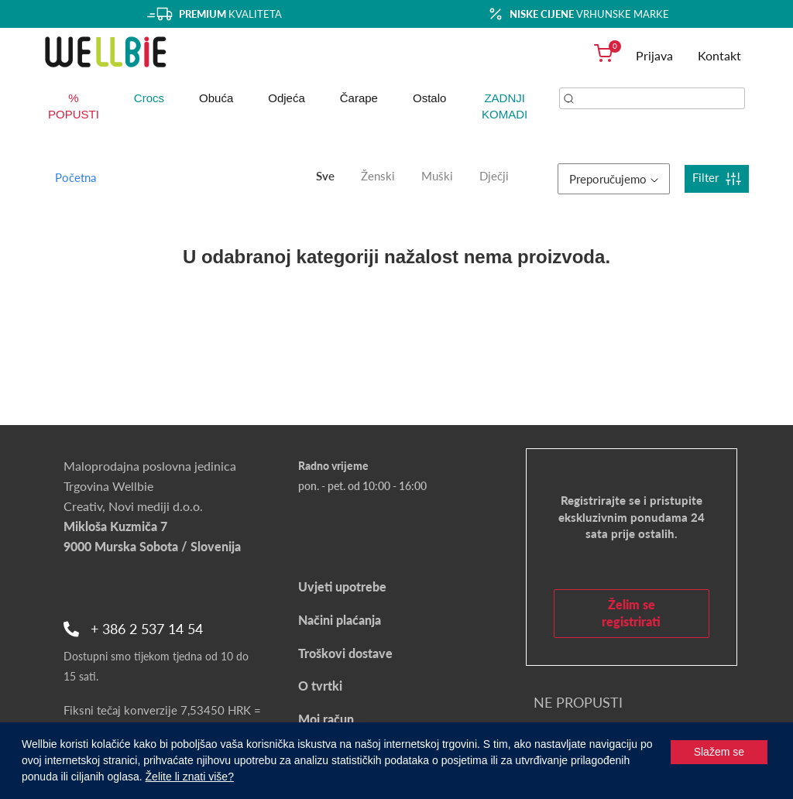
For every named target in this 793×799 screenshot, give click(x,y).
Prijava (654, 55)
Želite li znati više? (190, 776)
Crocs (149, 98)
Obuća (216, 98)
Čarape (359, 98)
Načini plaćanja (339, 619)
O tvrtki (320, 685)
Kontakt (719, 55)
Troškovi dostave (345, 653)
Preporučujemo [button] (613, 179)
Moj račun (326, 719)
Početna (75, 177)
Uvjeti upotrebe (342, 586)
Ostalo (429, 98)
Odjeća (286, 98)
